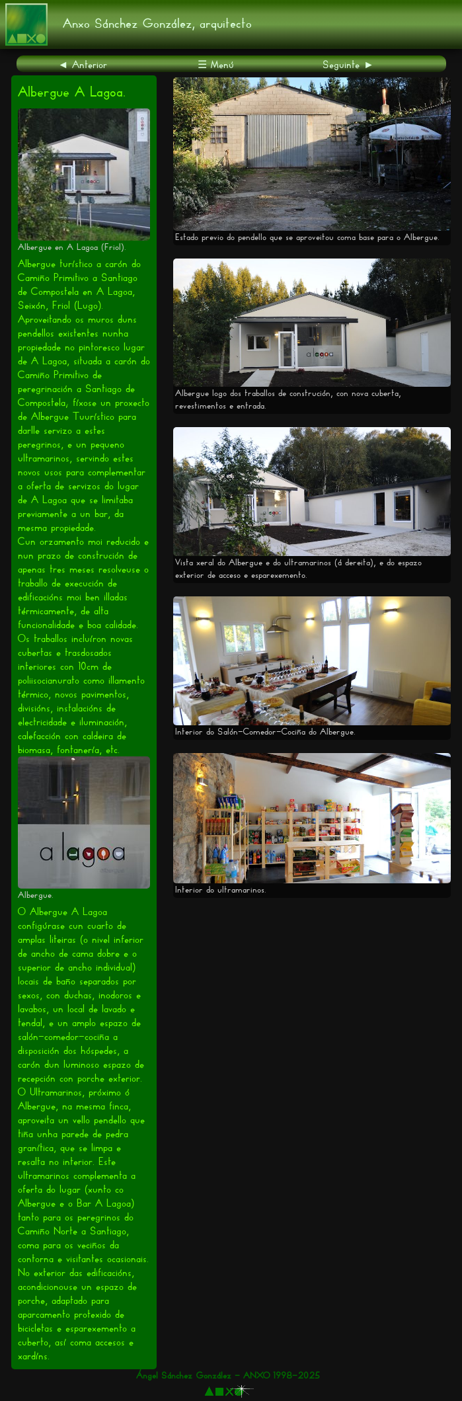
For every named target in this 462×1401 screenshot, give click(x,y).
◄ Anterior (83, 64)
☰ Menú (216, 64)
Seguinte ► (348, 64)
